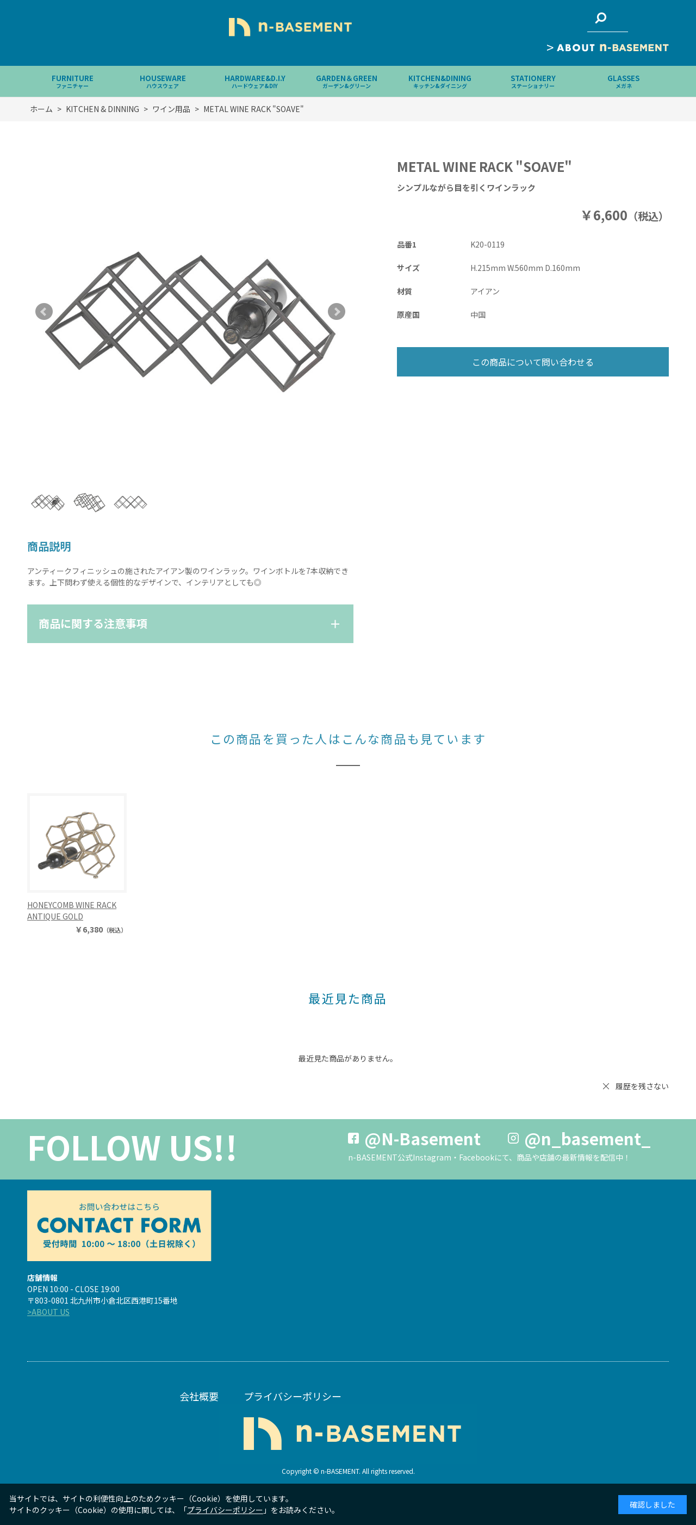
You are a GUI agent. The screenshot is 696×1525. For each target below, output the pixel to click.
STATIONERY (533, 81)
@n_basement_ (587, 1138)
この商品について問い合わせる (533, 361)
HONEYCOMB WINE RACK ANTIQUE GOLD (71, 910)
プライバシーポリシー (292, 1396)
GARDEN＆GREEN (346, 81)
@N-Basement (422, 1138)
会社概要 (199, 1396)
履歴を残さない (642, 1086)
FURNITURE (73, 81)
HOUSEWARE (163, 81)
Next (336, 311)
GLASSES (623, 81)
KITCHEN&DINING (439, 81)
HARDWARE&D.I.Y (255, 81)
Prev (44, 311)
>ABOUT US (48, 1311)
